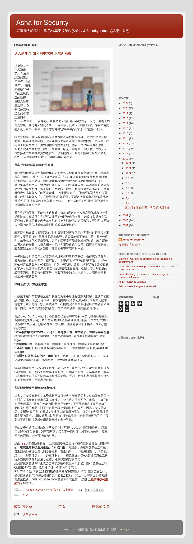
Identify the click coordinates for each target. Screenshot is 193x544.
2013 (126, 143)
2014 (126, 138)
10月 (129, 173)
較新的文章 (23, 507)
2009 (126, 215)
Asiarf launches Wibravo (132, 281)
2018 (126, 118)
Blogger (124, 529)
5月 (128, 193)
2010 (126, 158)
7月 (128, 188)
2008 (126, 220)
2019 (126, 113)
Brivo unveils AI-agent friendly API (138, 286)
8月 (128, 183)
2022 (126, 103)
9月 (128, 178)
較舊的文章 (101, 507)
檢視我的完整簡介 (129, 244)
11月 (129, 168)
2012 (126, 148)
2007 (126, 225)
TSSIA (24, 443)
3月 (128, 198)
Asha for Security (42, 22)
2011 (126, 153)
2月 (128, 203)
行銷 (26, 495)
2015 (126, 133)
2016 (126, 128)
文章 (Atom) (30, 514)
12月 (129, 162)
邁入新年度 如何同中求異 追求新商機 (42, 53)
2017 (126, 123)
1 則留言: (69, 489)
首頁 (62, 507)
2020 (126, 108)
